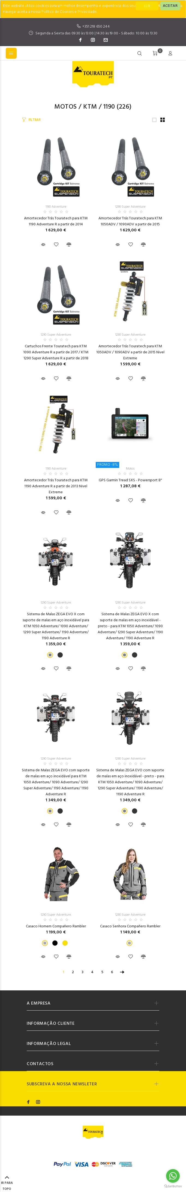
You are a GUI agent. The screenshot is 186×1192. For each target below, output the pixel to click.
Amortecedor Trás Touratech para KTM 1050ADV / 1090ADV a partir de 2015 (130, 221)
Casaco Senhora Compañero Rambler (130, 926)
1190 (109, 107)
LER (147, 6)
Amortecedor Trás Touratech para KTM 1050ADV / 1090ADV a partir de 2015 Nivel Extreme (130, 352)
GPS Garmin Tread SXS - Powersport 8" (130, 480)
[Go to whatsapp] (173, 1176)
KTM (90, 107)
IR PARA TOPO (7, 1183)
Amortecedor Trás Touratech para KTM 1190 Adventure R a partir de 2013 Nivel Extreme (56, 486)
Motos (65, 107)
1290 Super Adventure (130, 207)
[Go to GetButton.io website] (173, 1186)
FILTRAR (35, 120)
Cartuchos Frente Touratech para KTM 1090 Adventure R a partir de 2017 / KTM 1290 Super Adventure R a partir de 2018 (55, 352)
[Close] (170, 6)
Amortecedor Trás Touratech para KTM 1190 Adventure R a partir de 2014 (56, 221)
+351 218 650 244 (95, 26)
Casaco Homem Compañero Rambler (56, 926)
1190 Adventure (56, 207)
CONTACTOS (40, 1064)
